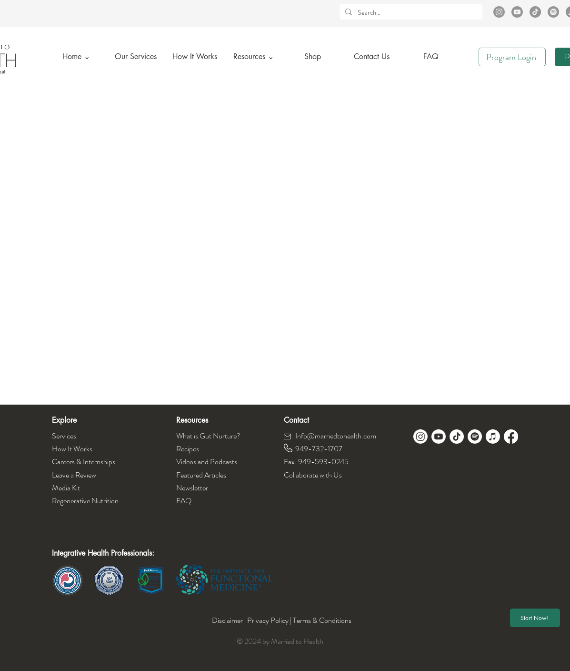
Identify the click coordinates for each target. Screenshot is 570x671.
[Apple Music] (493, 436)
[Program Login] (512, 57)
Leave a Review (74, 474)
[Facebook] (511, 436)
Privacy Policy (268, 620)
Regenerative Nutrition (85, 500)
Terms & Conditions (322, 620)
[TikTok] (535, 12)
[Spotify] (553, 12)
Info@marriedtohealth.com (335, 435)
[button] (253, 57)
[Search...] (410, 12)
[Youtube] (517, 12)
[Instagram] (499, 12)
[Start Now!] (535, 618)
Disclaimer (228, 620)
